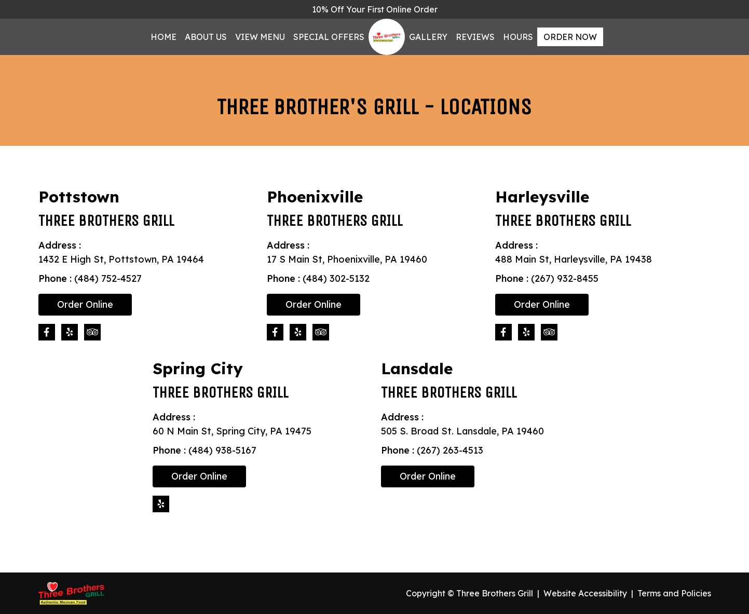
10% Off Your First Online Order (375, 9)
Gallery (428, 37)
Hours (518, 37)
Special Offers (328, 37)
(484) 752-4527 (108, 278)
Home (163, 37)
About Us (206, 37)
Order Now (570, 37)
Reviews (475, 37)
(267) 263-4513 (450, 450)
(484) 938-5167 (222, 450)
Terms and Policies (674, 593)
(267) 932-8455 (564, 278)
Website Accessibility (585, 593)
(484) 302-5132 (336, 278)
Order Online (85, 304)
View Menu (260, 37)
